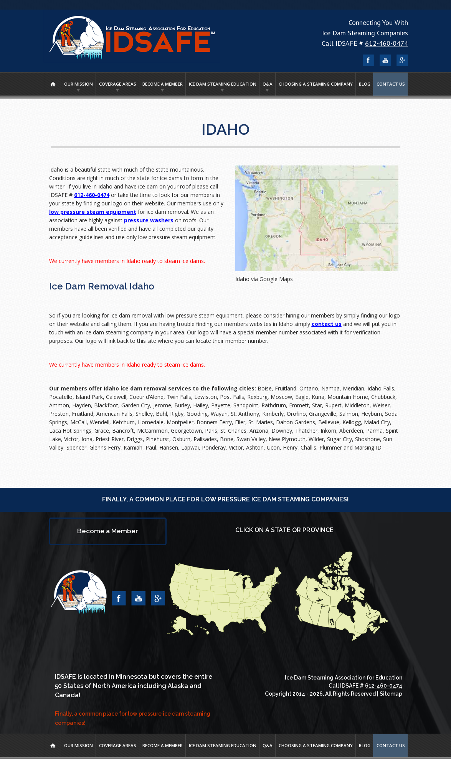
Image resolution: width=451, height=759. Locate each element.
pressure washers (148, 220)
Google (402, 60)
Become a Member (162, 84)
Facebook (368, 60)
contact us (327, 323)
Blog (364, 84)
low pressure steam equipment (92, 211)
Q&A (268, 84)
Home (53, 84)
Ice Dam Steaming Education (222, 84)
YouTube (385, 60)
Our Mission (78, 84)
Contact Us (391, 84)
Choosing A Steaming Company (316, 84)
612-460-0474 (386, 43)
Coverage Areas (117, 84)
